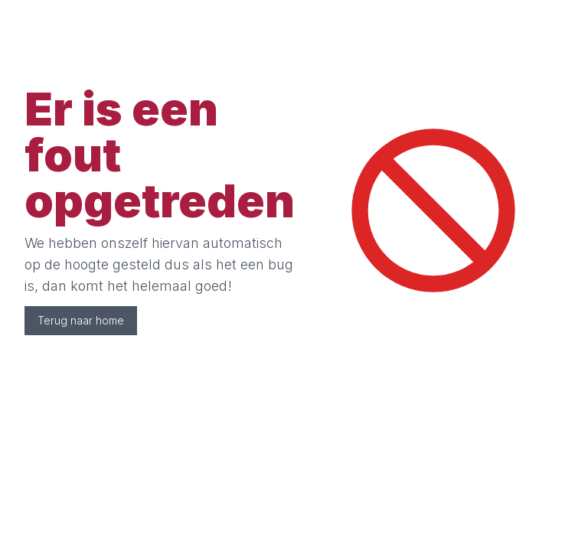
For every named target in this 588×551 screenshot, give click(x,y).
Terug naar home (81, 320)
